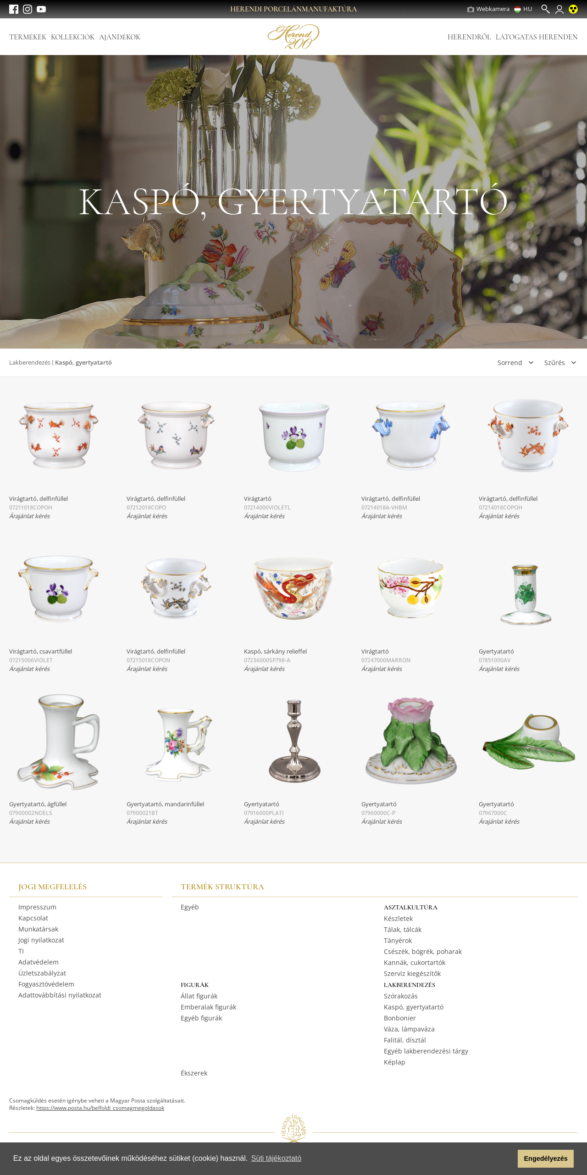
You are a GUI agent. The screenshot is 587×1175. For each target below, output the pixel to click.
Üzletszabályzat (42, 973)
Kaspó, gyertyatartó (413, 1007)
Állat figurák (199, 996)
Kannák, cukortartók (414, 962)
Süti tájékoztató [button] (276, 1158)
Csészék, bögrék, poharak (423, 951)
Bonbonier (400, 1018)
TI (21, 951)
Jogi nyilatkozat (41, 940)
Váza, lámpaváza (409, 1029)
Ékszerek (194, 1073)
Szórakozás (401, 996)
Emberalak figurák (208, 1007)
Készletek (398, 918)
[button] (508, 1159)
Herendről (469, 37)
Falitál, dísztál (405, 1040)
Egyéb (190, 907)
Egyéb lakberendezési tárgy (426, 1051)
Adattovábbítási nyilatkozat (59, 995)
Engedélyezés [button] (546, 1158)
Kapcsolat (33, 918)
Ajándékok (119, 37)
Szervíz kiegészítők (412, 973)
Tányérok (398, 940)
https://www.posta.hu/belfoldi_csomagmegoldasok (100, 1108)
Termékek (27, 37)
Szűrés (554, 362)
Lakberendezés (29, 362)
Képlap (394, 1062)
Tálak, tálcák (402, 929)
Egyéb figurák (201, 1018)
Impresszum (37, 907)
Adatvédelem (38, 962)
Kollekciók (72, 37)
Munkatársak (38, 929)
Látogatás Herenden (537, 37)
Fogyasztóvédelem (46, 984)
